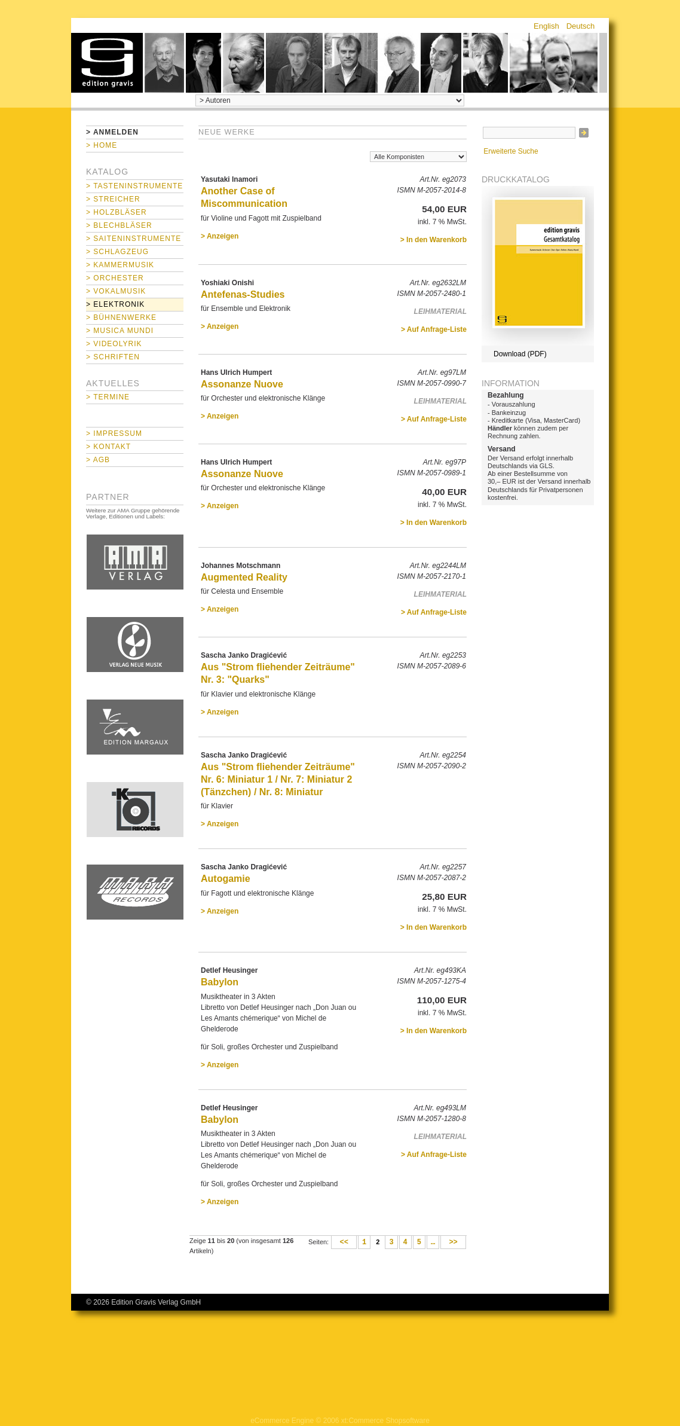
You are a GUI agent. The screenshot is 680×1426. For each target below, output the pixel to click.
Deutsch (580, 26)
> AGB (98, 460)
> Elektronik (115, 304)
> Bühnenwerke (121, 317)
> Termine (108, 397)
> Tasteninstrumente (134, 186)
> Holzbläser (116, 212)
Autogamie (225, 879)
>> (453, 1242)
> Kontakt (108, 446)
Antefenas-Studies (242, 294)
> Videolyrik (114, 344)
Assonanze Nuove (242, 384)
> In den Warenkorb (433, 240)
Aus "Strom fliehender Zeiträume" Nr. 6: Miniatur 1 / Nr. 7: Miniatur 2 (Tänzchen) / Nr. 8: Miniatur (278, 780)
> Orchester (115, 278)
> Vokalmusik (116, 291)
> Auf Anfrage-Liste (434, 329)
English (546, 26)
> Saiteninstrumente (133, 238)
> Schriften (113, 357)
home (107, 63)
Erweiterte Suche (510, 151)
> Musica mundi (120, 330)
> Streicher (113, 199)
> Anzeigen (219, 236)
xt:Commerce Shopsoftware (385, 1420)
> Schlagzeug (117, 252)
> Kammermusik (120, 265)
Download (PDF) (520, 354)
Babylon (219, 982)
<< (344, 1242)
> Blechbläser (119, 225)
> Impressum (114, 433)
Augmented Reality (244, 577)
